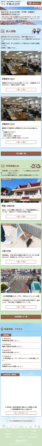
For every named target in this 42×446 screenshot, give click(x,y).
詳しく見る (21, 89)
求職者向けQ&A (8, 79)
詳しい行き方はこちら (21, 413)
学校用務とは (8, 434)
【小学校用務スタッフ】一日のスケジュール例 (20, 296)
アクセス (21, 434)
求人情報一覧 (21, 153)
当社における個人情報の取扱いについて (21, 440)
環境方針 (8, 437)
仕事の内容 (6, 251)
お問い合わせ (33, 434)
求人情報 (33, 431)
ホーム (8, 431)
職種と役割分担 (8, 206)
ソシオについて (21, 431)
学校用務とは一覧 (21, 317)
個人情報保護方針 (33, 437)
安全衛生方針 (21, 437)
